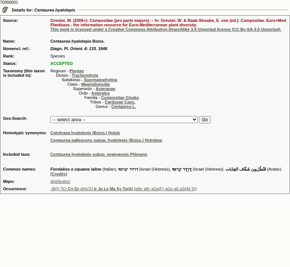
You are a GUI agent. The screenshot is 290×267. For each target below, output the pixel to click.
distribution (60, 181)
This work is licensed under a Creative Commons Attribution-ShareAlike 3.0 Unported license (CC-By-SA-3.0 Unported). (165, 29)
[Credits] (58, 174)
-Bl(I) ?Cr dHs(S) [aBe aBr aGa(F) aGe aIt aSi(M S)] (123, 189)
